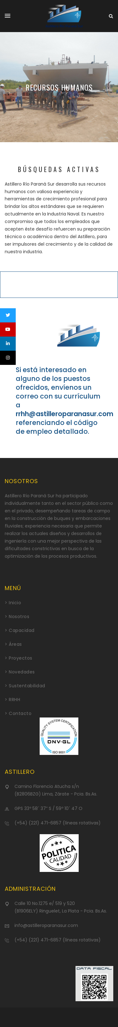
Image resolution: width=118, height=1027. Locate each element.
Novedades (22, 672)
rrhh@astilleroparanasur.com (64, 413)
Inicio (15, 603)
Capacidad (22, 630)
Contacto (20, 713)
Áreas (15, 644)
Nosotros (19, 616)
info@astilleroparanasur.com (46, 925)
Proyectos (20, 658)
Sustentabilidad (27, 686)
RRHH (14, 699)
